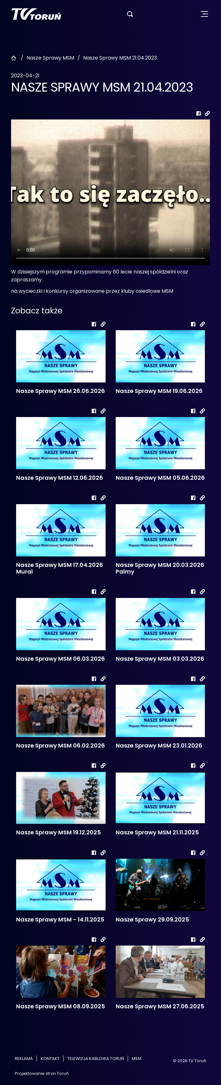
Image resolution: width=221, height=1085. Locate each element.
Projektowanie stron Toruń (42, 1073)
